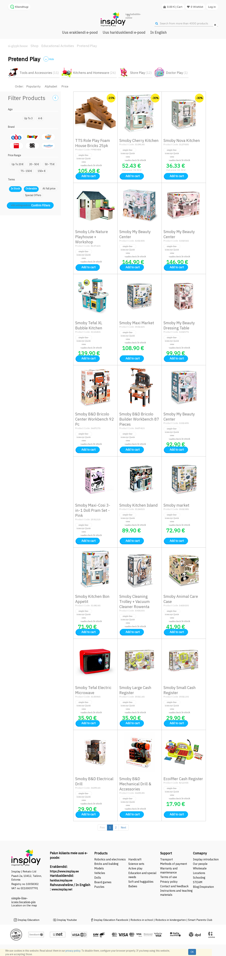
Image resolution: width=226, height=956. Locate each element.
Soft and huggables (140, 881)
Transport (166, 859)
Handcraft (134, 859)
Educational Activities (57, 46)
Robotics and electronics (110, 859)
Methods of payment (173, 864)
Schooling (199, 877)
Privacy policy (169, 881)
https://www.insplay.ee (64, 871)
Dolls (97, 877)
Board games (102, 882)
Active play (135, 868)
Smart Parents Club (200, 920)
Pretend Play (87, 46)
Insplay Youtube (67, 920)
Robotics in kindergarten (170, 920)
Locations (199, 873)
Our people (200, 864)
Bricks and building (106, 864)
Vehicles (99, 873)
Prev (102, 827)
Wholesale (200, 868)
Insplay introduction (206, 859)
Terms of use (168, 877)
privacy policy (73, 950)
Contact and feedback (174, 886)
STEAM (197, 882)
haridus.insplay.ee (61, 880)
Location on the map (24, 905)
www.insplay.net (62, 889)
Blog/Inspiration (203, 886)
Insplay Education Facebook (111, 920)
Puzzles (99, 886)
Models (99, 868)
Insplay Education (28, 920)
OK (192, 952)
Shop (34, 46)
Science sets (136, 864)
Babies (132, 886)
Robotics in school (141, 920)
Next (123, 827)
